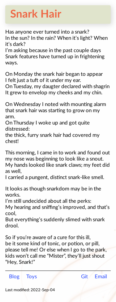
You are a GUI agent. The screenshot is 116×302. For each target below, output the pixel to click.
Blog (14, 276)
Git (84, 276)
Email (101, 276)
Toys (31, 276)
